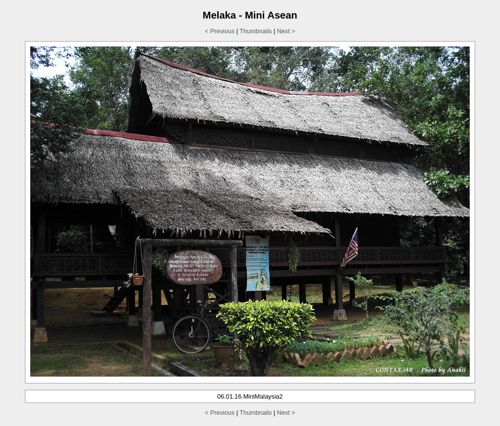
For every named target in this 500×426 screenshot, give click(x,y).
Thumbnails (256, 31)
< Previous (220, 31)
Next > (286, 31)
